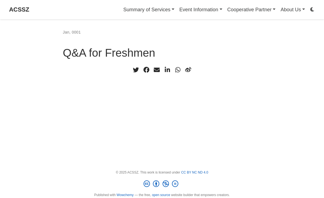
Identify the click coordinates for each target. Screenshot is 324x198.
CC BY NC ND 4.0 (194, 172)
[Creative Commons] (162, 184)
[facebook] (146, 70)
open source (161, 195)
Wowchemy (125, 195)
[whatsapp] (178, 70)
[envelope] (157, 70)
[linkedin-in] (167, 70)
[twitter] (136, 70)
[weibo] (188, 70)
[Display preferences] (312, 10)
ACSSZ (19, 9)
